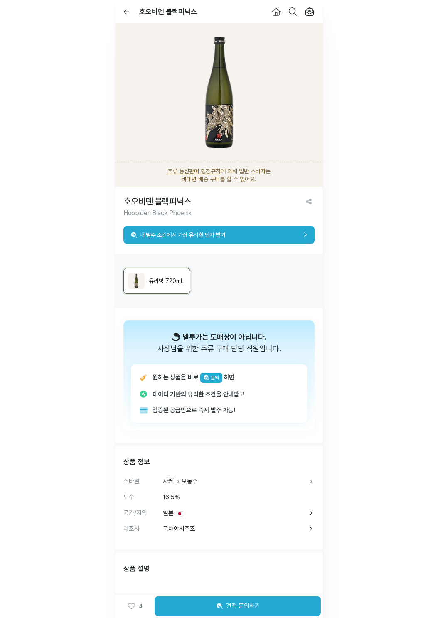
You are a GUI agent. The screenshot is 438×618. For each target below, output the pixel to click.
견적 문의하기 (237, 606)
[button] (135, 606)
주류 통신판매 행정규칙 (194, 171)
